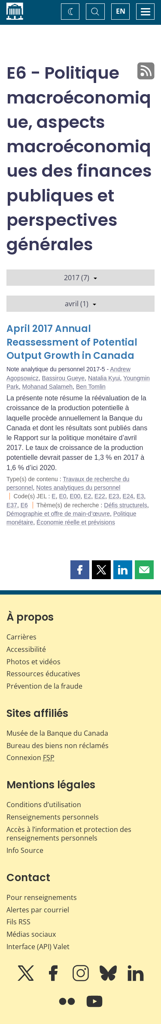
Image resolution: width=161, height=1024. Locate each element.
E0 (62, 496)
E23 (114, 496)
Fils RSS (18, 921)
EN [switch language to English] (120, 11)
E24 (127, 496)
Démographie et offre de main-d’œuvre (58, 513)
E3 (140, 496)
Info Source (24, 850)
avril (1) (80, 303)
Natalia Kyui (104, 378)
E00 (75, 496)
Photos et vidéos (33, 661)
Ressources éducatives (43, 673)
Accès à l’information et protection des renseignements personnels (68, 834)
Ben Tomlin (91, 386)
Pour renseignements (41, 897)
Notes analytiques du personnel (78, 487)
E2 (87, 496)
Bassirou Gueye (63, 378)
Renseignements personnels (52, 817)
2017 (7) (80, 277)
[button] (79, 569)
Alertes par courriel (37, 909)
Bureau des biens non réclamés (57, 745)
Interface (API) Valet (38, 946)
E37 (11, 505)
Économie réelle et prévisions (75, 522)
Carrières (21, 637)
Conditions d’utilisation (43, 804)
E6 (24, 505)
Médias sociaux (31, 934)
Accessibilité (26, 649)
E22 (99, 496)
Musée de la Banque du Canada (57, 733)
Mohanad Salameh (47, 386)
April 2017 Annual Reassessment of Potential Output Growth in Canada (71, 342)
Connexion (30, 757)
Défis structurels (125, 505)
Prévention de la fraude (44, 686)
